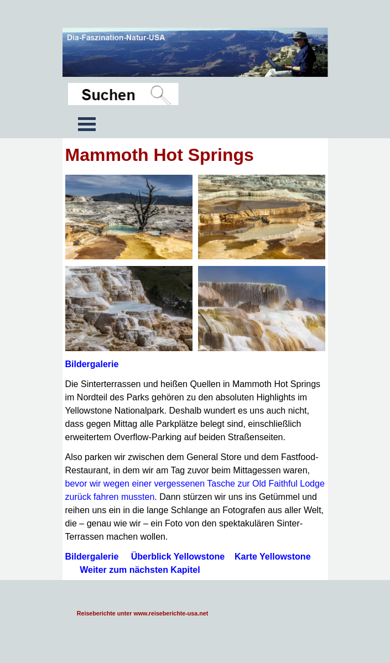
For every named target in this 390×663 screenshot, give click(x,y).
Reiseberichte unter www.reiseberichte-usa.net (142, 613)
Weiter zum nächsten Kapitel (140, 570)
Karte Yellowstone (273, 556)
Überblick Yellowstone (178, 556)
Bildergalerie (92, 364)
